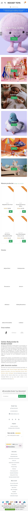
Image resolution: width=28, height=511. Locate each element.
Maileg (25, 369)
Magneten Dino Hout (7, 204)
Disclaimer (14, 464)
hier (13, 378)
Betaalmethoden (14, 456)
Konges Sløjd (17, 369)
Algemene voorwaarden (14, 462)
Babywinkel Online (14, 474)
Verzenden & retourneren (14, 458)
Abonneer (22, 396)
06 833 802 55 (14, 411)
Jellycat (21, 369)
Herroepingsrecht (14, 470)
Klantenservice (14, 454)
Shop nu (14, 38)
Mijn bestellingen (14, 485)
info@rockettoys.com (14, 413)
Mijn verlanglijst (14, 489)
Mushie (22, 371)
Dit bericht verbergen (10, 509)
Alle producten (14, 493)
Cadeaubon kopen (14, 495)
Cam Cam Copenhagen (16, 371)
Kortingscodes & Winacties (14, 428)
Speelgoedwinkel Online (14, 477)
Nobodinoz (7, 371)
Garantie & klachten (14, 472)
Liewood (11, 369)
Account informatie (14, 483)
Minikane (3, 371)
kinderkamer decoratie (20, 354)
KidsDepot (11, 373)
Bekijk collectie (19, 183)
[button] (1, 33)
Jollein (6, 373)
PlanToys (3, 373)
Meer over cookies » (19, 509)
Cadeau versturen (14, 426)
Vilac (26, 371)
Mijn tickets (14, 487)
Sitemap (14, 468)
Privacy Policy (14, 466)
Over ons (14, 460)
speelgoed (13, 348)
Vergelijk (14, 491)
